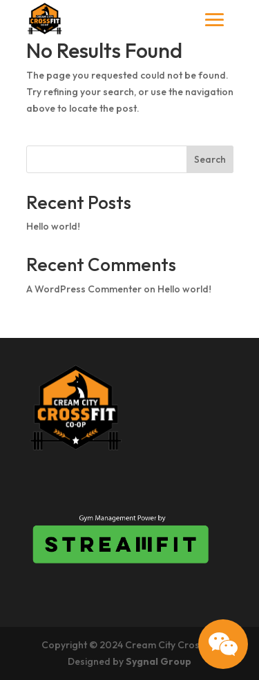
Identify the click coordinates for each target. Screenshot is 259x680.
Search (210, 159)
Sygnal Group (158, 661)
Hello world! (53, 226)
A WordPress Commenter (84, 289)
